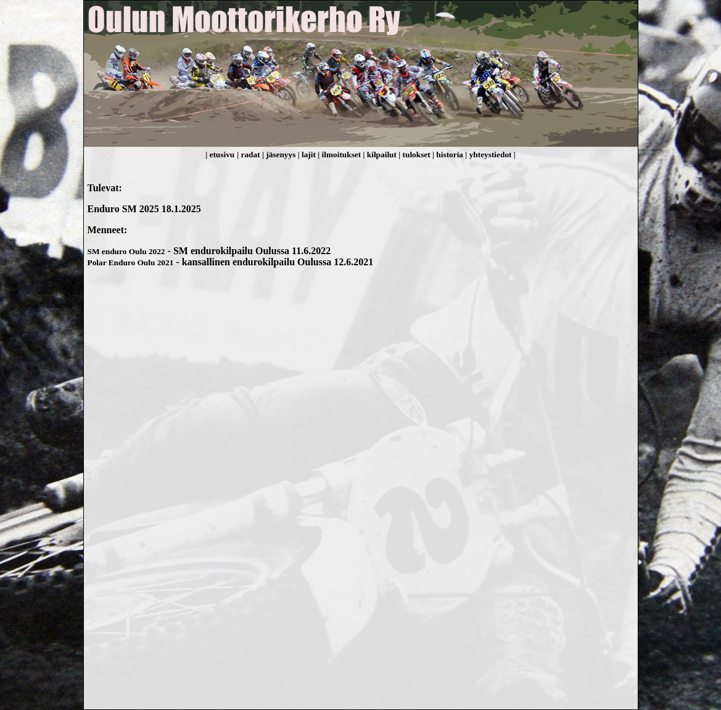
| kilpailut (381, 154)
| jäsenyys (280, 154)
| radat (249, 154)
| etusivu (219, 154)
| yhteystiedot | (490, 154)
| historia (448, 154)
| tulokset (415, 154)
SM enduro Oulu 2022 (126, 251)
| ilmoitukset (340, 154)
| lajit (308, 154)
